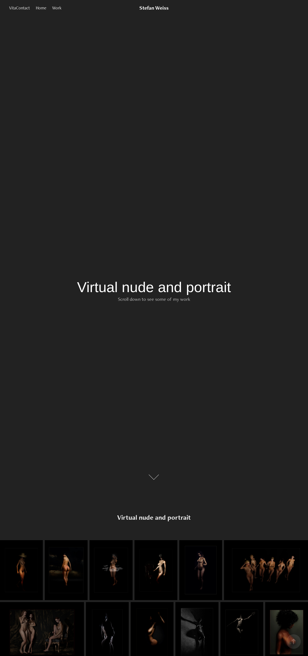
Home (41, 8)
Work (56, 8)
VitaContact (19, 8)
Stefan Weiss (154, 7)
